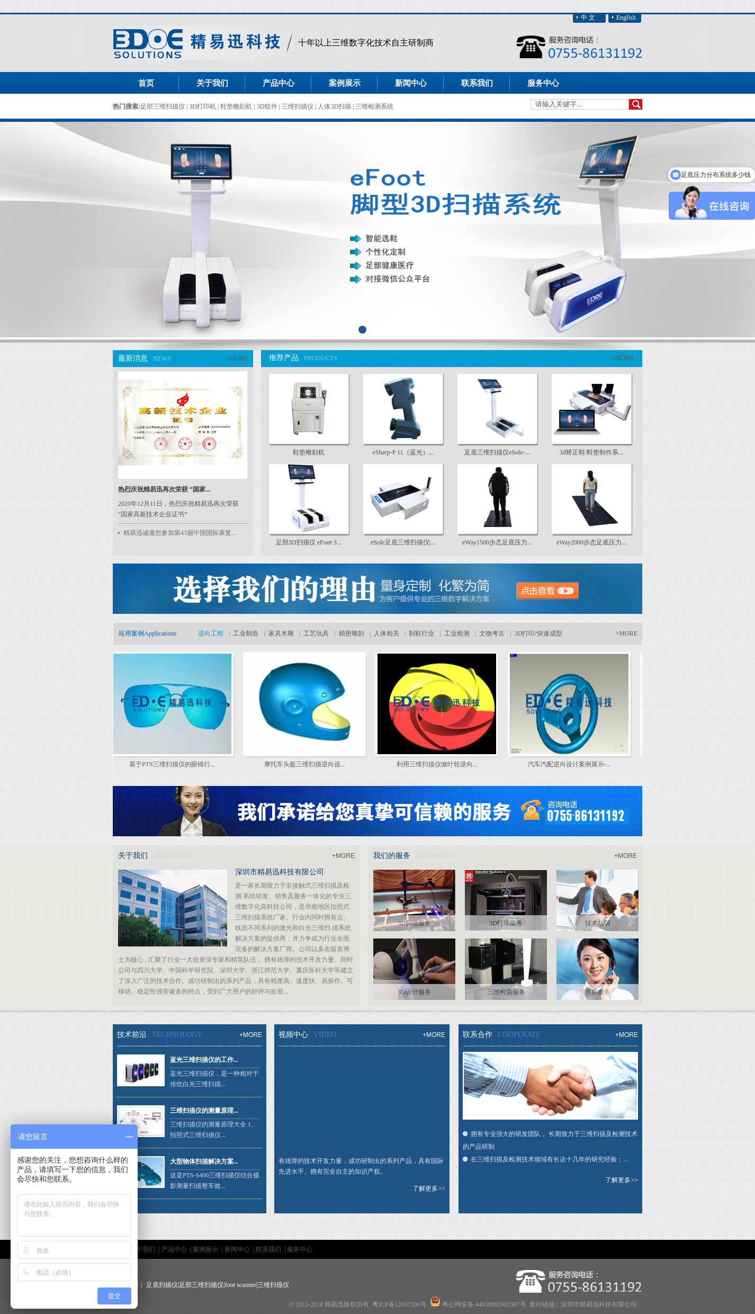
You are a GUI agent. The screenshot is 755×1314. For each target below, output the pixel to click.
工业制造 (245, 633)
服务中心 (299, 1249)
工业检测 (457, 633)
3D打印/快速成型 (538, 633)
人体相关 (386, 633)
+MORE (237, 358)
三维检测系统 (374, 106)
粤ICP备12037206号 (399, 1304)
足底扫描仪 (162, 1285)
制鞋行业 (421, 633)
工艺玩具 (316, 633)
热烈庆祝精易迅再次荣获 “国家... (164, 489)
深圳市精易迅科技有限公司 (279, 872)
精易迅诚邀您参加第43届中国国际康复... (179, 533)
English (626, 17)
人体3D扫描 (335, 106)
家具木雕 (281, 633)
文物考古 (492, 633)
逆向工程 (210, 633)
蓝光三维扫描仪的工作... (204, 1059)
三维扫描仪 (298, 106)
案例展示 (206, 1249)
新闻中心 (237, 1249)
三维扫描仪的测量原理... (204, 1110)
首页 (146, 83)
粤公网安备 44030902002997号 (484, 1304)
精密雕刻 (351, 633)
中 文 (588, 17)
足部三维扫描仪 (163, 106)
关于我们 (143, 1249)
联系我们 (269, 1249)
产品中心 (174, 1249)
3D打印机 (203, 106)
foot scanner (240, 1285)
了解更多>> (428, 1188)
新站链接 (542, 1304)
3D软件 (268, 106)
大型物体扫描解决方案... (204, 1161)
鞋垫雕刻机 (237, 106)
